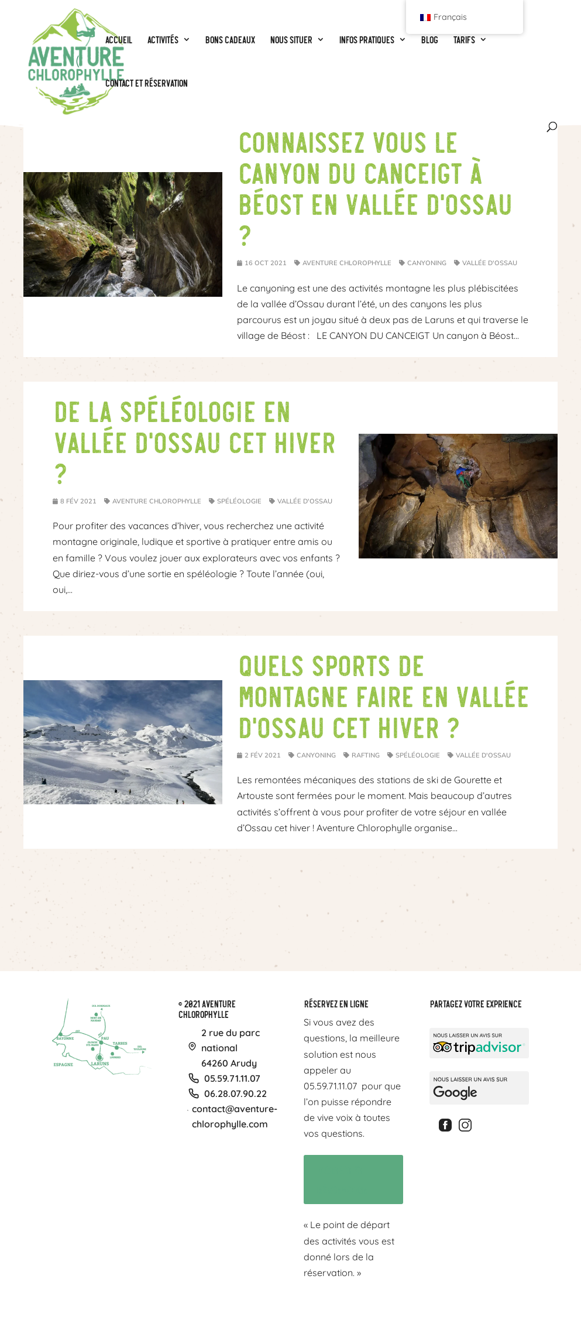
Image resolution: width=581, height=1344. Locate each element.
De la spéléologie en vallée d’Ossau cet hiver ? (194, 441)
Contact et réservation (336, 1177)
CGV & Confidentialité (395, 1308)
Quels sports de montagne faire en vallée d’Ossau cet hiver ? (382, 695)
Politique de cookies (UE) (465, 1308)
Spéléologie (239, 501)
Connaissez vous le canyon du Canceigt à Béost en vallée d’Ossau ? (374, 187)
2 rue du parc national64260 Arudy (230, 1048)
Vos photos (341, 1308)
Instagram (467, 1125)
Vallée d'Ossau (489, 263)
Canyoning (426, 263)
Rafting (366, 755)
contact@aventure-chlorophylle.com (234, 1116)
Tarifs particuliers (290, 1308)
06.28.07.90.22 (235, 1093)
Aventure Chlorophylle (346, 263)
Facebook (447, 1125)
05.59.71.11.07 (232, 1078)
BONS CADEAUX (236, 1308)
